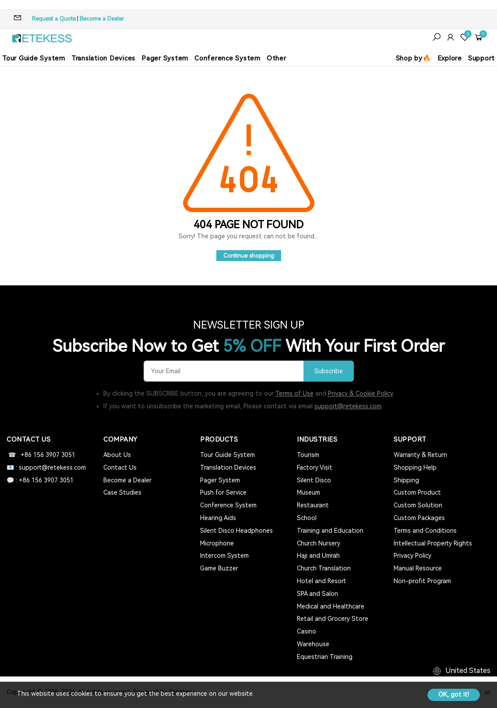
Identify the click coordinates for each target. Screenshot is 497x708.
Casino (306, 631)
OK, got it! (453, 694)
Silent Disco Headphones (236, 530)
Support (481, 58)
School (307, 517)
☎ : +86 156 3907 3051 (41, 454)
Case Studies (122, 492)
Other (276, 58)
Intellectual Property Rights (433, 543)
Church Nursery (318, 543)
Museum (308, 492)
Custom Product (417, 492)
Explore (449, 58)
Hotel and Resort (321, 580)
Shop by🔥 (413, 58)
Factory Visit (314, 467)
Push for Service (223, 492)
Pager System (164, 58)
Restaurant (313, 505)
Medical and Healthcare (330, 606)
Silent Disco (314, 480)
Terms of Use (294, 393)
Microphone (217, 543)
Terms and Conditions (425, 530)
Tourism (308, 454)
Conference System (227, 58)
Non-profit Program (422, 580)
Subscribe (328, 371)
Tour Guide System (33, 58)
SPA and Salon (317, 593)
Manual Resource (418, 568)
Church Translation (324, 568)
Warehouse (313, 644)
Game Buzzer (219, 568)
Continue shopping (248, 255)
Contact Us (120, 467)
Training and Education (330, 530)
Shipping (406, 480)
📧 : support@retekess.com (46, 467)
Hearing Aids (218, 517)
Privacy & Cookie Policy (360, 393)
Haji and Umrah (318, 555)
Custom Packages (419, 517)
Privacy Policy (412, 555)
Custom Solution (418, 505)
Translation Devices (103, 58)
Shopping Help (415, 467)
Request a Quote (54, 18)
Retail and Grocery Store (332, 618)
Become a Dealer (102, 18)
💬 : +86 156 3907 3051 (40, 480)
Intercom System (224, 555)
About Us (117, 454)
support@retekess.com (347, 406)
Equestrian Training (324, 656)
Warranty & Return (420, 454)
